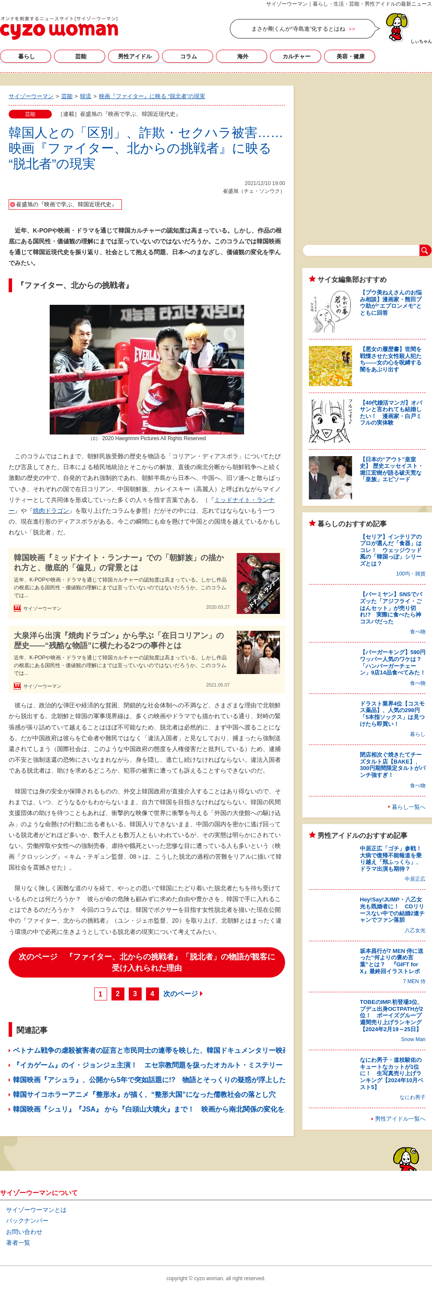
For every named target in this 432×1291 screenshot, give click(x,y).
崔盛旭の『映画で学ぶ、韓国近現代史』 (66, 204)
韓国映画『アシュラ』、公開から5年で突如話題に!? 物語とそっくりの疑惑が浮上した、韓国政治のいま (177, 1079)
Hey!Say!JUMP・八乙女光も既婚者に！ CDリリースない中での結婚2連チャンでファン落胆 (392, 909)
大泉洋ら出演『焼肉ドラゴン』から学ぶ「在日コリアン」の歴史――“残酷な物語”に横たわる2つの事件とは (119, 640)
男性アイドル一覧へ (400, 1118)
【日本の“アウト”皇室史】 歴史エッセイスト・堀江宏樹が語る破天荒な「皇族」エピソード (391, 469)
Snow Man (413, 1039)
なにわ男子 (413, 1097)
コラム (188, 56)
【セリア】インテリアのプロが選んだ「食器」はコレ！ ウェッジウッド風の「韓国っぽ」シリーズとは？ (391, 550)
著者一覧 (18, 1242)
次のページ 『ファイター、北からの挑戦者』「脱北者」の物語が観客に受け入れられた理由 (147, 962)
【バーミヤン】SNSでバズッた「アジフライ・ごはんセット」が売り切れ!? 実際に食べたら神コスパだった (391, 607)
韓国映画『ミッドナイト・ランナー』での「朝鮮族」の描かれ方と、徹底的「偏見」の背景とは (119, 562)
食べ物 (418, 632)
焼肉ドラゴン (51, 510)
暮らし (26, 56)
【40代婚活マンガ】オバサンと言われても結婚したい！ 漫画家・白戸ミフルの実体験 (391, 412)
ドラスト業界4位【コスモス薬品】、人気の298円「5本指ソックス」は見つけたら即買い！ (392, 713)
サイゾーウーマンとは (36, 1209)
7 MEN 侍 (414, 981)
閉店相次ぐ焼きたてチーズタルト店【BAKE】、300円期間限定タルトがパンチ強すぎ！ (393, 764)
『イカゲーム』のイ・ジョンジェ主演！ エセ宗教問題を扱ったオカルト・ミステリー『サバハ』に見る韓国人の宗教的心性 (206, 1065)
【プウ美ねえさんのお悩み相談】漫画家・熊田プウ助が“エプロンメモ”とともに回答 (391, 302)
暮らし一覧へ (409, 807)
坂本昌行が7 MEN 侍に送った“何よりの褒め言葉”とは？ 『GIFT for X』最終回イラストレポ (391, 961)
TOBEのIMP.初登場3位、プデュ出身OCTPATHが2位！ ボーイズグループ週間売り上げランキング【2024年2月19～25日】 (391, 1015)
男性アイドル (135, 56)
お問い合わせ (24, 1231)
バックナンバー (27, 1220)
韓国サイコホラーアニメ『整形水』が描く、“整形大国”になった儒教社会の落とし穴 (144, 1094)
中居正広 (415, 879)
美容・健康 (351, 56)
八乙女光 (415, 930)
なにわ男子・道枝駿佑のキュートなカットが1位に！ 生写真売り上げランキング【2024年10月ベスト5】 (391, 1073)
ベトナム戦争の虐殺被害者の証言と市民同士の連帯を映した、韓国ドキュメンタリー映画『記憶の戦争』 (175, 1050)
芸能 (80, 56)
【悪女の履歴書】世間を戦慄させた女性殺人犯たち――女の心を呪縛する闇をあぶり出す (391, 359)
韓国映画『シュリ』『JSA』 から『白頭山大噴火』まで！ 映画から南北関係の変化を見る (155, 1109)
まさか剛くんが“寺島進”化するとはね (298, 29)
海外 (242, 56)
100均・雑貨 (411, 574)
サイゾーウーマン (59, 28)
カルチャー (297, 56)
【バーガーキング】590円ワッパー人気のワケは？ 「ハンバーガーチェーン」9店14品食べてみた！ (393, 662)
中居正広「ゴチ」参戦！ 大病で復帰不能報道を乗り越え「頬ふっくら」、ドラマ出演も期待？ (393, 858)
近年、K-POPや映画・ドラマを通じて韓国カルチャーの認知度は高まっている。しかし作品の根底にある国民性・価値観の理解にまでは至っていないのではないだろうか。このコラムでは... (120, 587)
